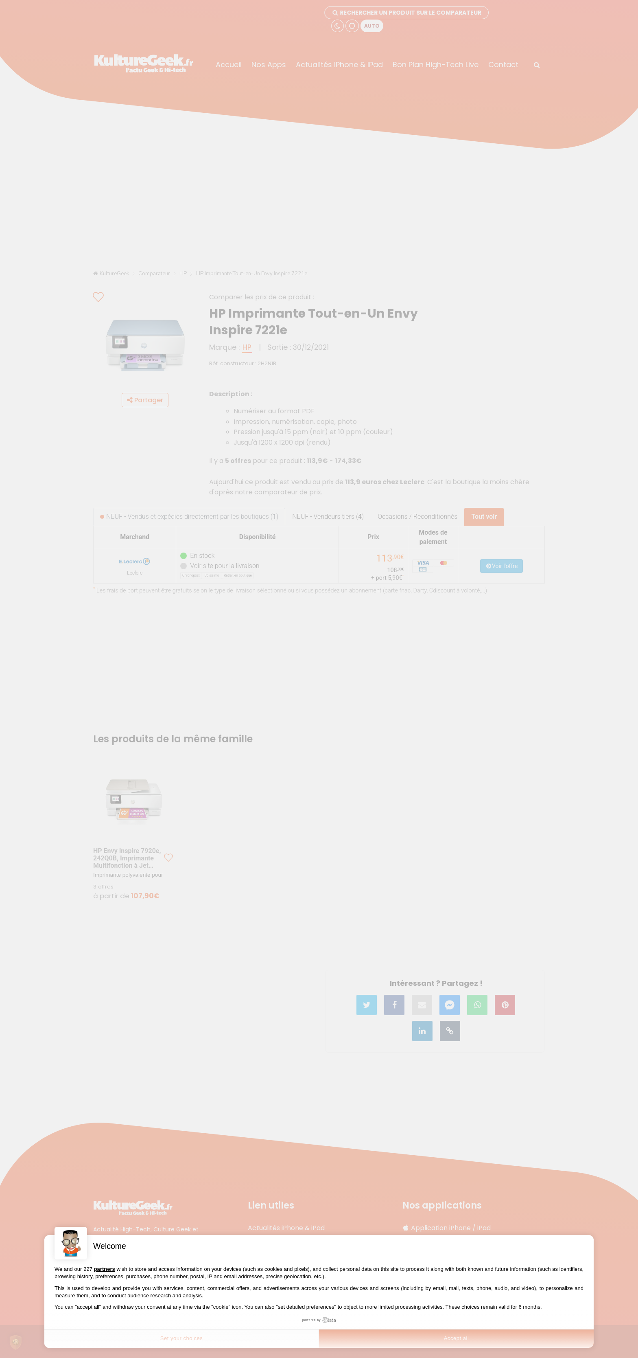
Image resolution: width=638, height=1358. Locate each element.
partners (104, 1269)
